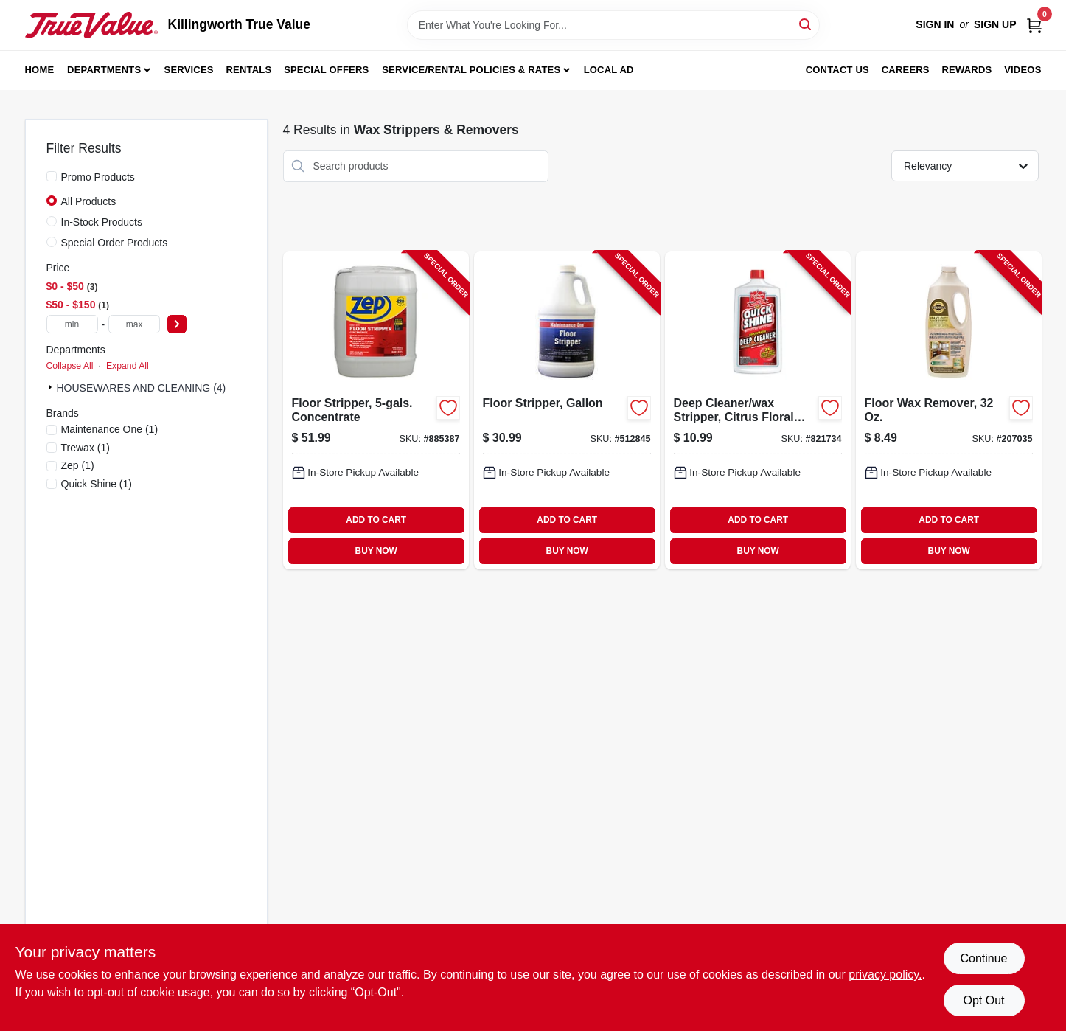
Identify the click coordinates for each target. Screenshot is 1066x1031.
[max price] (134, 324)
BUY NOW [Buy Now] (376, 551)
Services (189, 69)
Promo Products (98, 177)
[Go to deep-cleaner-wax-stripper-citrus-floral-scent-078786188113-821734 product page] (758, 410)
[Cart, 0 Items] (1034, 24)
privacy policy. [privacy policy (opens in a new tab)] (885, 974)
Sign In (935, 24)
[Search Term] (613, 25)
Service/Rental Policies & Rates (471, 69)
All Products (88, 201)
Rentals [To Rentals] (249, 69)
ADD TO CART (376, 520)
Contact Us (837, 69)
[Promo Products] (51, 176)
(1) (109, 429)
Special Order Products (114, 242)
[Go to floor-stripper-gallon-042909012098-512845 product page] (567, 410)
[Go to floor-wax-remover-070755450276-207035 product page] (949, 410)
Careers (906, 69)
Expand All (127, 366)
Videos (1022, 69)
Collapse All (70, 366)
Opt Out (983, 1000)
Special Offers (326, 69)
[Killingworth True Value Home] (91, 25)
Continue (983, 958)
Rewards (967, 69)
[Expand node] (52, 387)
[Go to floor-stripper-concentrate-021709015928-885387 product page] (376, 410)
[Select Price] (177, 324)
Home (40, 69)
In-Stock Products (102, 222)
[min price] (72, 324)
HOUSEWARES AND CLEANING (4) (141, 388)
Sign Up (995, 24)
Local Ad (609, 69)
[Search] (806, 24)
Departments (104, 69)
